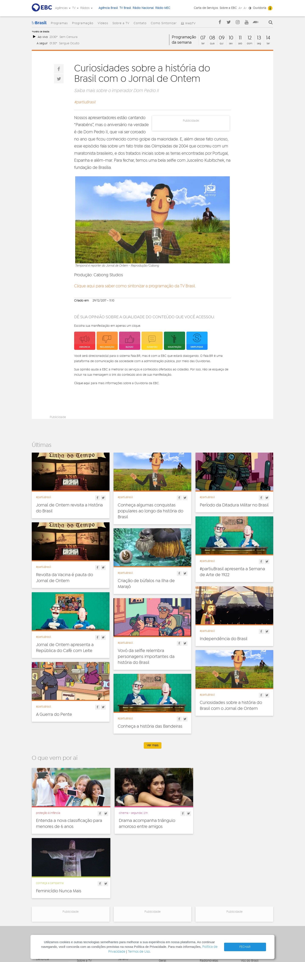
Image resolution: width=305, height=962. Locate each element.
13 (259, 37)
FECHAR (245, 946)
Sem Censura (69, 37)
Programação (82, 23)
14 (268, 37)
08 (212, 37)
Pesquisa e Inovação (173, 905)
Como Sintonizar (164, 23)
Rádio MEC (162, 8)
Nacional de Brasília (131, 886)
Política (164, 909)
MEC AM (123, 916)
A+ (240, 8)
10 (231, 37)
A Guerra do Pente (54, 714)
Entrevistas (207, 881)
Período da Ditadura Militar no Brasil (234, 505)
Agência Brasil (108, 8)
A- (245, 8)
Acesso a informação (50, 903)
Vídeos (103, 23)
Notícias (205, 886)
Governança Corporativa (44, 883)
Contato (140, 23)
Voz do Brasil (249, 895)
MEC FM (123, 911)
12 (250, 37)
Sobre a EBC (228, 8)
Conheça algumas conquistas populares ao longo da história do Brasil (150, 511)
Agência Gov (249, 881)
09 (222, 37)
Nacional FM (126, 881)
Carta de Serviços (206, 8)
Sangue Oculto (69, 43)
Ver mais (152, 745)
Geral (162, 895)
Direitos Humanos (171, 886)
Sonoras (205, 900)
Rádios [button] (86, 8)
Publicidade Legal (48, 908)
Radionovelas (209, 895)
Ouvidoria (259, 8)
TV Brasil (125, 8)
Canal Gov (248, 886)
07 (202, 37)
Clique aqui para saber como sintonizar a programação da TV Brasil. (135, 286)
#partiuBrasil (84, 102)
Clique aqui (82, 383)
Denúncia (42, 894)
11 (240, 37)
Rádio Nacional (143, 8)
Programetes (209, 891)
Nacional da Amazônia (133, 899)
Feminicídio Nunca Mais (222, 820)
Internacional (168, 900)
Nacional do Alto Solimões (129, 905)
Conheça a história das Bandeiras (150, 726)
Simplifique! (43, 899)
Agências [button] (63, 8)
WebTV (190, 23)
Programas (59, 23)
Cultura (164, 881)
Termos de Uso (139, 951)
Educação (166, 891)
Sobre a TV (120, 23)
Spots (203, 905)
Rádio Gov (248, 891)
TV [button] (75, 8)
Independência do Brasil (223, 639)
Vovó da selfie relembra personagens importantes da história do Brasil (146, 657)
